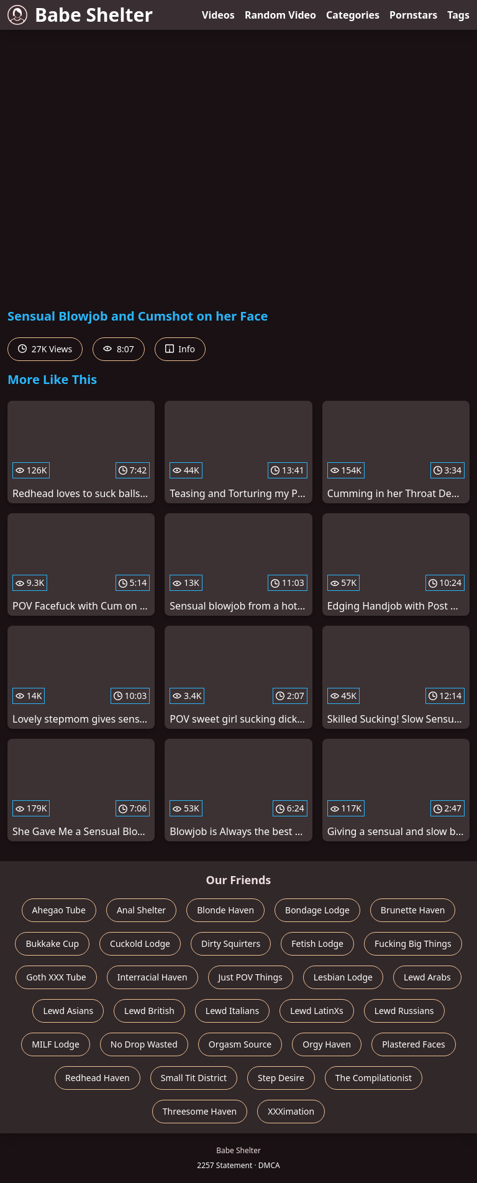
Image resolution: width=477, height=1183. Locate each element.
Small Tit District (194, 1078)
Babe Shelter (80, 14)
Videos (218, 15)
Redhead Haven (97, 1078)
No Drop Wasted (144, 1044)
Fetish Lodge (317, 943)
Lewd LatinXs (316, 1010)
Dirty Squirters (230, 943)
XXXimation (291, 1111)
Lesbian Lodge (343, 977)
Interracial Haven (152, 977)
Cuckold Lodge (140, 943)
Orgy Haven (326, 1044)
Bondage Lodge (317, 910)
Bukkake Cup (52, 943)
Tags (458, 15)
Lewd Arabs (427, 977)
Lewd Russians (404, 1010)
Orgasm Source (240, 1044)
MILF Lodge (56, 1044)
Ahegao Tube (59, 910)
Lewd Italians (232, 1010)
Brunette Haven (413, 910)
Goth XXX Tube (56, 977)
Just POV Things (251, 977)
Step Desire (281, 1078)
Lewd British (149, 1010)
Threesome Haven (200, 1111)
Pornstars (413, 15)
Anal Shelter (141, 910)
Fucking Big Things (413, 943)
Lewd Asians (68, 1010)
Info (180, 349)
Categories (352, 15)
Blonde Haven (225, 910)
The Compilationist (373, 1078)
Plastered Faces (413, 1044)
